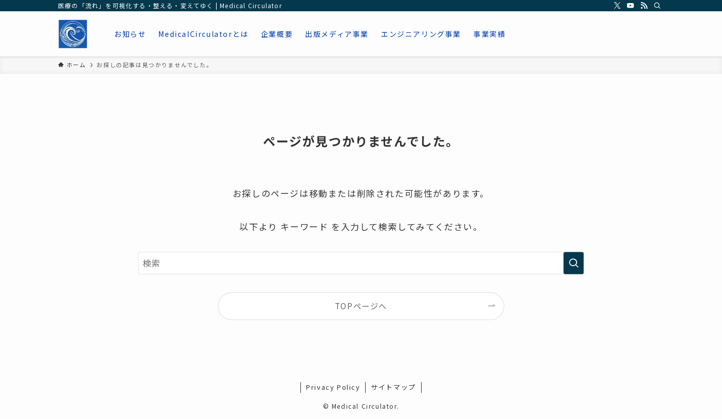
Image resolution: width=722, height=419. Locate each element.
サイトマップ (393, 387)
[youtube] (630, 5)
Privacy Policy (333, 387)
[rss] (644, 5)
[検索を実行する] (573, 263)
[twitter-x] (617, 5)
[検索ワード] (361, 263)
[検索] (657, 5)
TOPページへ (361, 305)
